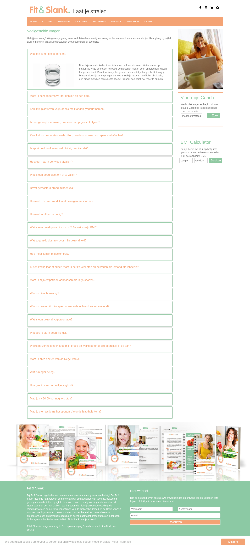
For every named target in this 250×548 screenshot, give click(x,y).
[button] (100, 53)
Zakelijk (116, 21)
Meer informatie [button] (121, 541)
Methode (64, 21)
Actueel (47, 21)
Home (33, 21)
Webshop (133, 21)
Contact (150, 21)
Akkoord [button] (233, 541)
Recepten (98, 21)
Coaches (81, 21)
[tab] (100, 55)
